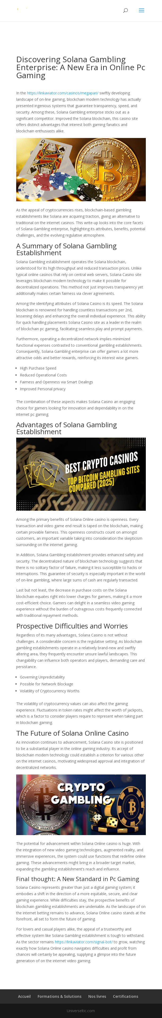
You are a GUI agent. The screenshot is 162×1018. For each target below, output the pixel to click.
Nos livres (97, 996)
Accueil (24, 996)
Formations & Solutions (59, 996)
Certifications (125, 996)
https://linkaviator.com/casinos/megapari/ (62, 92)
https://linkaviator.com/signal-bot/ (84, 941)
